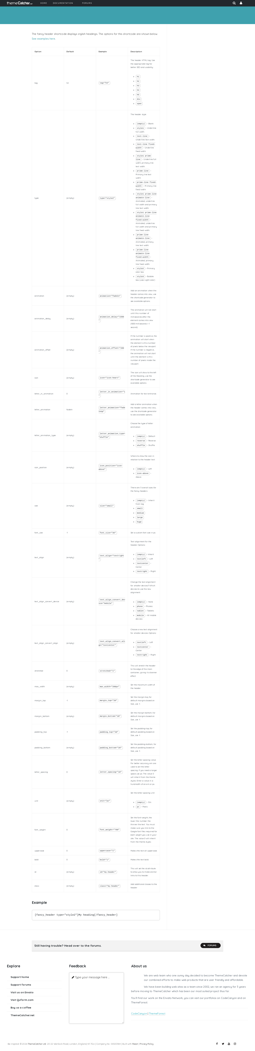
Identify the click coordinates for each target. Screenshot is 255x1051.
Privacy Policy (146, 1043)
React (135, 1043)
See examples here (43, 38)
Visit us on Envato (22, 992)
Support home (20, 977)
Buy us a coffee (21, 1007)
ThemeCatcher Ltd (37, 1043)
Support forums (21, 984)
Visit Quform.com (22, 999)
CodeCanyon (139, 1013)
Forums (209, 945)
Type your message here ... (92, 977)
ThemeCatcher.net (22, 1015)
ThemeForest (157, 1013)
